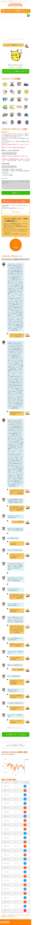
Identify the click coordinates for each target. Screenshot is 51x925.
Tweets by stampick (15, 211)
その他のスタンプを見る (15, 734)
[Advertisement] (16, 27)
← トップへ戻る (5, 41)
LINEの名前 (5, 163)
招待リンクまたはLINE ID (10, 150)
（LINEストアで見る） (15, 67)
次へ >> (22, 727)
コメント (5, 178)
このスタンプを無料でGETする (15, 71)
